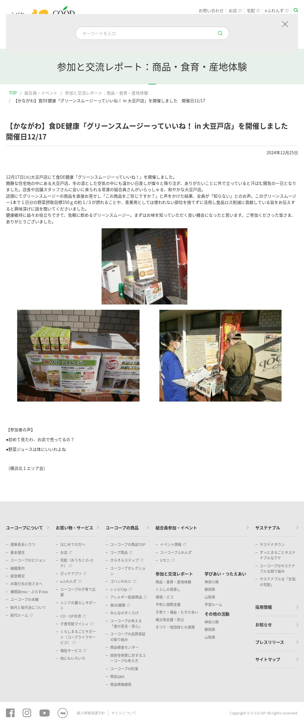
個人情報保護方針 (91, 713)
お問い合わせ (211, 11)
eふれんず (277, 11)
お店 (235, 11)
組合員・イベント (41, 93)
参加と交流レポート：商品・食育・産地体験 (106, 93)
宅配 (253, 11)
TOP (13, 93)
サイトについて (123, 713)
